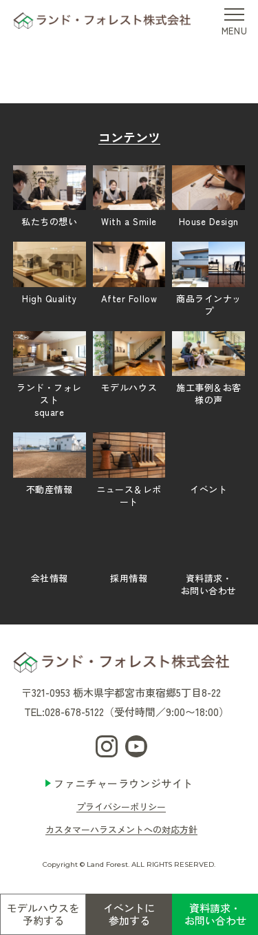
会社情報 (49, 553)
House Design (208, 197)
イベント (208, 464)
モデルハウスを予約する (43, 914)
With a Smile (129, 197)
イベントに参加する (129, 914)
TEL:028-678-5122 (64, 711)
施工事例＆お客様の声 (208, 369)
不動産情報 (49, 464)
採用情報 (129, 553)
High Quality (49, 273)
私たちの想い (49, 197)
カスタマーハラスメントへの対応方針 (121, 829)
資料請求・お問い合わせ (215, 914)
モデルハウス (129, 363)
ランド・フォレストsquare (49, 375)
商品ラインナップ (208, 279)
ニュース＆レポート (129, 469)
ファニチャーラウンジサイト (123, 783)
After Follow (129, 273)
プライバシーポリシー (121, 806)
